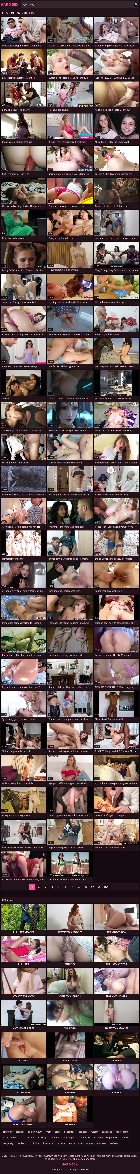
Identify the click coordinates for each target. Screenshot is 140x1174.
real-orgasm (122, 1131)
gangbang (107, 1131)
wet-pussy (8, 1143)
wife (80, 1143)
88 (86, 886)
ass (22, 1137)
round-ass (56, 1137)
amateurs (8, 1131)
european (102, 1143)
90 (99, 886)
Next (107, 886)
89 (92, 886)
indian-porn (70, 1137)
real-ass (114, 1143)
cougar (89, 1143)
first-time (98, 1137)
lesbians (20, 1131)
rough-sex (85, 1137)
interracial (48, 1143)
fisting (31, 1137)
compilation (34, 1143)
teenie (71, 1143)
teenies (20, 1143)
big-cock (83, 1131)
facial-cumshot (10, 1137)
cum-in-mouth (35, 1131)
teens (57, 1131)
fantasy (124, 1137)
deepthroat (69, 1131)
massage (42, 1137)
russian (94, 1131)
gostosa (61, 1143)
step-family (111, 1137)
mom (48, 1131)
